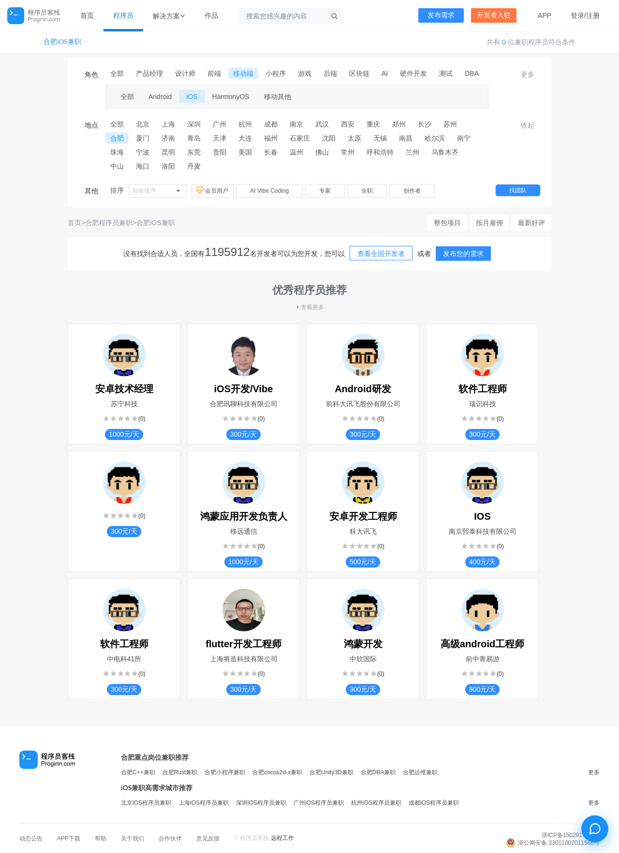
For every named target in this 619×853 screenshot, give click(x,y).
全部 (117, 73)
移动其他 (277, 96)
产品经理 (149, 73)
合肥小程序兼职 (225, 772)
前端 (214, 73)
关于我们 (132, 838)
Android (160, 96)
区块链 (359, 73)
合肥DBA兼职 (378, 772)
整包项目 (447, 223)
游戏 (304, 73)
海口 (142, 166)
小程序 (275, 73)
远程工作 (282, 838)
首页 (87, 15)
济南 (168, 138)
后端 (330, 73)
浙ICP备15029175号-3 (571, 835)
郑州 (399, 124)
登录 (577, 15)
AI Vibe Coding (269, 190)
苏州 (450, 124)
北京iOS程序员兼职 (146, 802)
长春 (271, 152)
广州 (219, 124)
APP (544, 15)
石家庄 (300, 138)
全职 (367, 190)
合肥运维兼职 (420, 772)
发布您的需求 (463, 253)
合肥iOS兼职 (62, 41)
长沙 (424, 124)
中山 (117, 166)
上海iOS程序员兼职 (203, 802)
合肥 (117, 138)
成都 (271, 124)
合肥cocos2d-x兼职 (277, 772)
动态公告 (31, 838)
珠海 (117, 152)
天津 (219, 138)
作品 (211, 15)
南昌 (406, 138)
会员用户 (213, 190)
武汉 (322, 124)
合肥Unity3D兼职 (332, 772)
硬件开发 (413, 73)
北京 (142, 124)
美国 (245, 152)
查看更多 (309, 307)
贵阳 (219, 152)
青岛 (194, 138)
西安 (347, 124)
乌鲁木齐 (444, 152)
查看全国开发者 (381, 253)
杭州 (245, 124)
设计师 (185, 73)
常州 (347, 152)
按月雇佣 (489, 223)
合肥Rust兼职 (180, 772)
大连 (245, 138)
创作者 (412, 190)
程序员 (123, 15)
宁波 (142, 152)
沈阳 (329, 138)
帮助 (100, 838)
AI (385, 73)
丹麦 (194, 166)
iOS (191, 96)
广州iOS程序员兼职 (319, 802)
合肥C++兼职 (138, 772)
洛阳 (168, 166)
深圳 (194, 124)
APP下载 (68, 838)
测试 (446, 73)
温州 (296, 152)
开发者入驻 (494, 15)
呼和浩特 (380, 152)
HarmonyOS (231, 96)
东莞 (194, 152)
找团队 (518, 190)
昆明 (168, 152)
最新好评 (531, 223)
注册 (593, 15)
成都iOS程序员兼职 (434, 802)
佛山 (322, 152)
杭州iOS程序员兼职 (376, 802)
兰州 (412, 152)
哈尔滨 (435, 138)
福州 (271, 138)
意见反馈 (208, 838)
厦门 (142, 138)
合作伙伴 (170, 838)
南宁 (464, 138)
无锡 (380, 138)
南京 (296, 124)
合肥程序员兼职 (109, 223)
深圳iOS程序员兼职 (261, 802)
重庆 (373, 124)
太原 (354, 138)
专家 (325, 190)
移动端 (243, 73)
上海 (168, 124)
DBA (472, 73)
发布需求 (441, 15)
